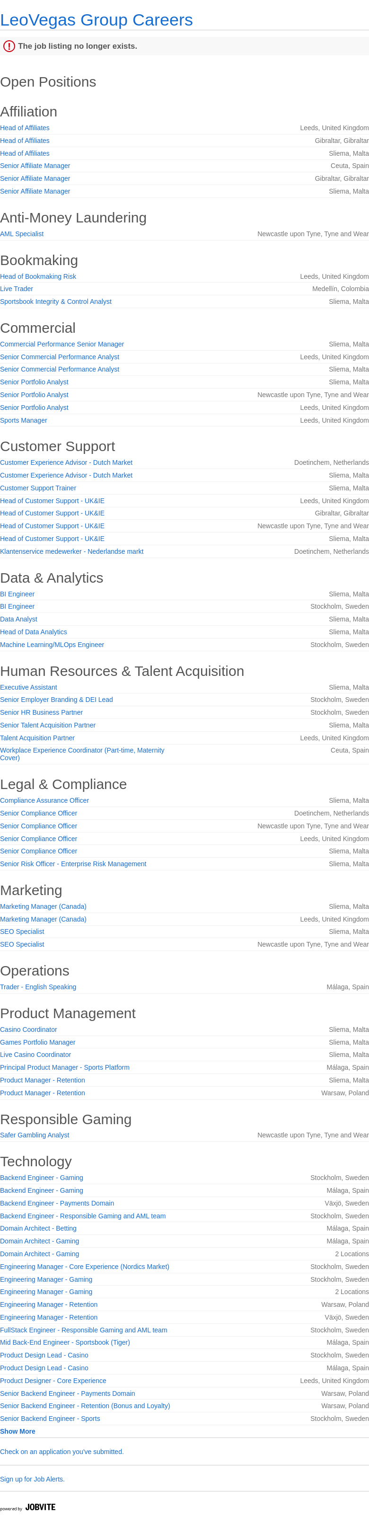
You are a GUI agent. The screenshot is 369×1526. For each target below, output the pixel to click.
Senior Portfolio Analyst (34, 382)
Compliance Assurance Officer (44, 800)
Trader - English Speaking (38, 987)
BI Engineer (17, 594)
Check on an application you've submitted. (62, 1451)
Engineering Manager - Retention (48, 1304)
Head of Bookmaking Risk (38, 276)
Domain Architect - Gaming (39, 1241)
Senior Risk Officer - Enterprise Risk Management (73, 864)
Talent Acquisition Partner (37, 738)
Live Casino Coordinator (35, 1054)
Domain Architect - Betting (38, 1228)
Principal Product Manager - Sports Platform (65, 1067)
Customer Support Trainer (38, 488)
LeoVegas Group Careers (96, 19)
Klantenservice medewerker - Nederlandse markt (71, 551)
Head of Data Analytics (33, 632)
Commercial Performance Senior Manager (62, 344)
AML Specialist (22, 234)
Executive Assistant (28, 687)
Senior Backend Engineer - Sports (50, 1418)
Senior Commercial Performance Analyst (59, 357)
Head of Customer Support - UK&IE (52, 501)
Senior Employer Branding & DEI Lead (56, 699)
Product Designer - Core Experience (53, 1380)
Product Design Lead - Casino (44, 1355)
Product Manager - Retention (42, 1080)
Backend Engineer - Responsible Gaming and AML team (83, 1216)
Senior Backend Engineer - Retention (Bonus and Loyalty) (85, 1406)
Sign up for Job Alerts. (32, 1479)
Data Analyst (18, 619)
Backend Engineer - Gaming (41, 1177)
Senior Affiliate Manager (35, 165)
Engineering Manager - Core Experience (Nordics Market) (84, 1266)
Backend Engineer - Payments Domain (57, 1203)
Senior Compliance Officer (38, 813)
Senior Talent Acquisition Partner (48, 725)
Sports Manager (23, 420)
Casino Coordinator (28, 1029)
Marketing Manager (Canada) (43, 906)
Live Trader (16, 289)
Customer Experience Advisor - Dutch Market (66, 462)
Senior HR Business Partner (41, 712)
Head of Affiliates (25, 128)
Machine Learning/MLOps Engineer (52, 644)
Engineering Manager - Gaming (46, 1279)
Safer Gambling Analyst (34, 1135)
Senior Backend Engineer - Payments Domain (67, 1393)
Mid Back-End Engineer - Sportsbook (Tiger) (65, 1342)
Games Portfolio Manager (38, 1042)
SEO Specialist (22, 931)
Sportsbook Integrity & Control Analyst (56, 301)
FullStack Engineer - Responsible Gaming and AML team (83, 1330)
